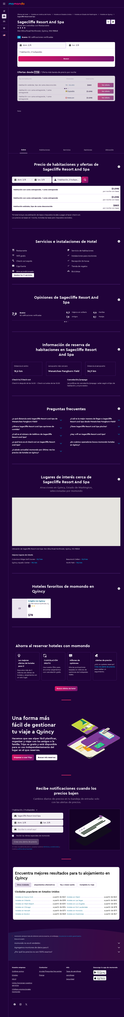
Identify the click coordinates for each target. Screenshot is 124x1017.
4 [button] (29, 74)
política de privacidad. (24, 850)
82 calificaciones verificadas (40, 37)
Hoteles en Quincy (106, 14)
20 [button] (40, 85)
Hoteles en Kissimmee (75, 915)
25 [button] (29, 91)
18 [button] (29, 85)
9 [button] (58, 74)
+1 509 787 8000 (24, 34)
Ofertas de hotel (22, 14)
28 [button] (46, 91)
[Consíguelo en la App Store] (99, 979)
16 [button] (58, 79)
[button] (4, 3)
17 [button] (23, 85)
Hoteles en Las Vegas (75, 902)
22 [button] (52, 85)
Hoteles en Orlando (23, 902)
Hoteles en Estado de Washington (85, 14)
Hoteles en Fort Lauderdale (77, 909)
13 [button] (41, 79)
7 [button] (46, 74)
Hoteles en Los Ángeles (76, 905)
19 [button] (35, 85)
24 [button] (23, 91)
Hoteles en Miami (73, 898)
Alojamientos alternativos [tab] (44, 886)
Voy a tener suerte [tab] (67, 886)
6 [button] (40, 74)
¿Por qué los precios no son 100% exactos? (67, 953)
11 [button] (29, 79)
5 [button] (34, 74)
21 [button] (46, 85)
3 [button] (23, 74)
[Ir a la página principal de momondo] (16, 3)
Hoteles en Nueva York (24, 898)
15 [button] (52, 79)
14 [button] (46, 79)
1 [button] (52, 68)
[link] (66, 690)
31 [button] (23, 97)
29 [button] (52, 91)
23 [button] (58, 85)
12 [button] (35, 79)
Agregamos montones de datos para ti (67, 949)
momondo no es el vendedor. (67, 944)
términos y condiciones (51, 848)
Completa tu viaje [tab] (87, 886)
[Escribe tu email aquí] (40, 831)
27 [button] (41, 91)
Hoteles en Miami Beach (24, 905)
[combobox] (40, 817)
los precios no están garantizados (70, 937)
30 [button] (58, 91)
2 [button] (58, 68)
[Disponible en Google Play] (99, 974)
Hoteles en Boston (22, 915)
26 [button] (35, 91)
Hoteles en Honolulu (75, 912)
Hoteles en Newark (22, 912)
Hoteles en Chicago (23, 909)
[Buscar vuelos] (4, 11)
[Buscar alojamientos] (4, 16)
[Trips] (4, 28)
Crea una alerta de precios (104, 668)
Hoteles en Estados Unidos (63, 14)
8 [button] (52, 74)
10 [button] (23, 79)
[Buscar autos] (4, 21)
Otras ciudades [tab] (23, 886)
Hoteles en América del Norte (41, 14)
